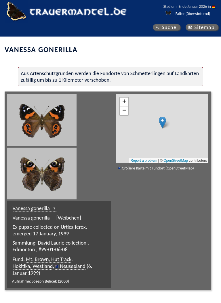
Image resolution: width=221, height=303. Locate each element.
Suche (169, 27)
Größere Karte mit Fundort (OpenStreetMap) (158, 168)
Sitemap (204, 27)
